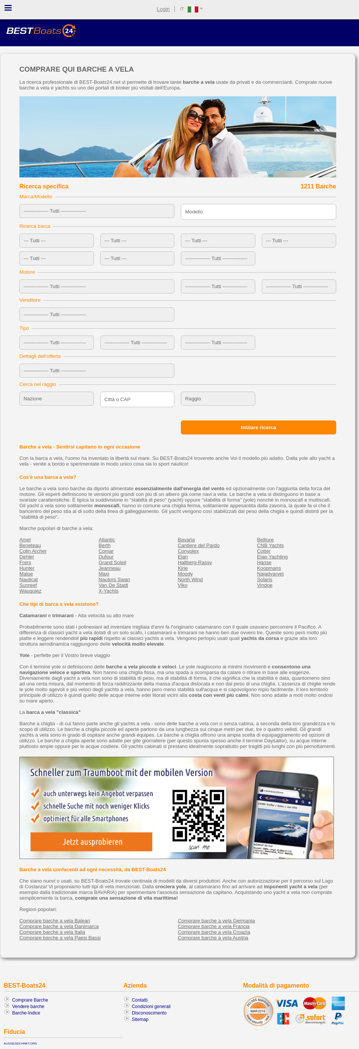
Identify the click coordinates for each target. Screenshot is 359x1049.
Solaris (264, 579)
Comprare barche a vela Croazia (214, 932)
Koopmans (269, 568)
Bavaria (186, 540)
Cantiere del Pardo (199, 545)
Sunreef (28, 585)
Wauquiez (30, 591)
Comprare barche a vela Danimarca (59, 926)
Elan (183, 557)
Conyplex (188, 551)
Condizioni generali (151, 1006)
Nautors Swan (114, 579)
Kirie (183, 568)
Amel (25, 540)
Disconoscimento (149, 1013)
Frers (25, 562)
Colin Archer (33, 551)
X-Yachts (109, 591)
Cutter (264, 551)
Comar (106, 551)
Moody (185, 574)
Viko (182, 585)
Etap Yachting (272, 557)
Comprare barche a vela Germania (216, 921)
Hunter (27, 568)
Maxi (104, 574)
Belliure (265, 540)
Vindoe (265, 585)
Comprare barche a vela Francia (214, 926)
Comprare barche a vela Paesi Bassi (60, 938)
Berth (105, 545)
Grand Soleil (113, 562)
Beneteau (30, 545)
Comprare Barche (30, 1000)
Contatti (139, 1000)
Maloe (26, 574)
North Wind (190, 579)
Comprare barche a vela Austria (213, 938)
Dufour (106, 557)
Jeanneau (110, 568)
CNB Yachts (270, 545)
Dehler (26, 557)
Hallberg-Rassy (195, 562)
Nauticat (28, 579)
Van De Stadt (113, 585)
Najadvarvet (270, 574)
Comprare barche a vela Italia (52, 932)
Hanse (264, 562)
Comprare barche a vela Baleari (54, 921)
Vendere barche (28, 1006)
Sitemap (140, 1019)
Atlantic (107, 540)
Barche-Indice (26, 1013)
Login (163, 9)
